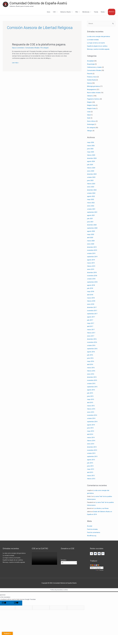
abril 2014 (90, 434)
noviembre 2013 (92, 450)
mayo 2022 (90, 200)
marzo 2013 (91, 476)
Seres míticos (91, 121)
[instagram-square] (99, 553)
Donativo (63, 560)
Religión (89, 102)
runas (89, 112)
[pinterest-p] (103, 553)
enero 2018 (90, 304)
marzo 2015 (91, 406)
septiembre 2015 (92, 387)
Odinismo (90, 96)
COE (54, 12)
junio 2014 (90, 428)
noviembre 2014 (92, 415)
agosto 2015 (91, 390)
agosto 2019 (91, 260)
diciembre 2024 (92, 158)
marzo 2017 (91, 330)
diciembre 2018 (92, 273)
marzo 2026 (91, 146)
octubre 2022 (91, 193)
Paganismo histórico (93, 99)
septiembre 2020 (92, 228)
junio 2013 (90, 466)
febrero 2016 (91, 371)
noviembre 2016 (92, 342)
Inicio (48, 12)
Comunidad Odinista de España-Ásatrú (38, 3)
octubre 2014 (91, 419)
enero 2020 (90, 244)
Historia (89, 83)
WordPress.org (91, 536)
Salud (89, 115)
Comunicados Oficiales (32, 48)
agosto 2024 (91, 162)
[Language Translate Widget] (96, 568)
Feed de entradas (92, 529)
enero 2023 (90, 187)
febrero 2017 (91, 333)
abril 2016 (90, 365)
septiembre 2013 (92, 457)
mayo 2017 (90, 323)
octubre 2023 (91, 177)
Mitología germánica (93, 86)
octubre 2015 (91, 384)
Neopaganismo (92, 90)
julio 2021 (90, 219)
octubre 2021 (91, 209)
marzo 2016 (91, 368)
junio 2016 (90, 358)
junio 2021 (90, 222)
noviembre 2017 (92, 311)
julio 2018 (90, 289)
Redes (103, 12)
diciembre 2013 (92, 447)
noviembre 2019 (92, 250)
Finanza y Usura (92, 77)
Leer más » (15, 63)
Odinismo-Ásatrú (65, 12)
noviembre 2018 (92, 276)
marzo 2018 (91, 298)
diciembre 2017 (92, 308)
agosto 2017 (91, 317)
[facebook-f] (91, 553)
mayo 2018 (90, 292)
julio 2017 (90, 320)
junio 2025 (90, 149)
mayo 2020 (90, 235)
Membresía (85, 12)
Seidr (88, 118)
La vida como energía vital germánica (98, 37)
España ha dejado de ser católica (97, 46)
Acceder (89, 526)
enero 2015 (90, 412)
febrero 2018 (91, 301)
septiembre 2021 (92, 212)
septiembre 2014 (92, 422)
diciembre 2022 (92, 190)
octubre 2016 (91, 346)
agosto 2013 (91, 460)
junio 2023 (90, 181)
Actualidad (90, 61)
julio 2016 (90, 355)
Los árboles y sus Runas (101, 509)
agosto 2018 (91, 285)
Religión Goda (91, 109)
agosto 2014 (91, 425)
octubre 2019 (91, 254)
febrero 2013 (91, 479)
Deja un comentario (18, 48)
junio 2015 (90, 396)
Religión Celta (91, 106)
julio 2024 (90, 165)
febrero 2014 (91, 441)
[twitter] (95, 553)
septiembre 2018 (92, 282)
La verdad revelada (93, 40)
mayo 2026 (90, 143)
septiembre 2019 (92, 257)
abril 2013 (90, 473)
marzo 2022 (91, 203)
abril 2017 (90, 327)
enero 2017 (90, 336)
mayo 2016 (90, 361)
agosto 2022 (91, 197)
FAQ (76, 12)
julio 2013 (90, 463)
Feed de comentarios (93, 533)
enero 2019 (90, 269)
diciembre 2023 (92, 174)
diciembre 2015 (92, 377)
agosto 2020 (91, 231)
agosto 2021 (91, 215)
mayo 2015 (90, 400)
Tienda (96, 12)
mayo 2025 (90, 152)
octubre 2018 (91, 279)
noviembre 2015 (92, 380)
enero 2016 (90, 374)
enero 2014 (90, 444)
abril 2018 (90, 295)
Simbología (90, 124)
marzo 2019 (91, 263)
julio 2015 (90, 393)
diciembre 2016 (92, 339)
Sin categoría (91, 128)
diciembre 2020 (92, 225)
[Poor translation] (16, 603)
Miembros (111, 12)
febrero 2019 (91, 266)
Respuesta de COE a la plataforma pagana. (39, 44)
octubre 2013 (91, 454)
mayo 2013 (90, 469)
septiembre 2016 (92, 349)
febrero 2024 (91, 168)
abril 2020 (90, 238)
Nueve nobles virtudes (94, 93)
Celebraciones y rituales (94, 67)
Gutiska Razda (91, 80)
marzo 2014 (91, 438)
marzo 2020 (91, 241)
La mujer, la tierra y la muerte (96, 43)
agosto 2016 (91, 352)
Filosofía (89, 74)
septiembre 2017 (92, 314)
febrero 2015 (91, 409)
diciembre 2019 (92, 247)
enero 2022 (90, 206)
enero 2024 (90, 171)
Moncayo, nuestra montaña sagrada (98, 49)
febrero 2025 (91, 155)
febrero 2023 (91, 184)
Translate (99, 570)
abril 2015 (90, 403)
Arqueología (91, 64)
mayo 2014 (90, 431)
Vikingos (89, 131)
